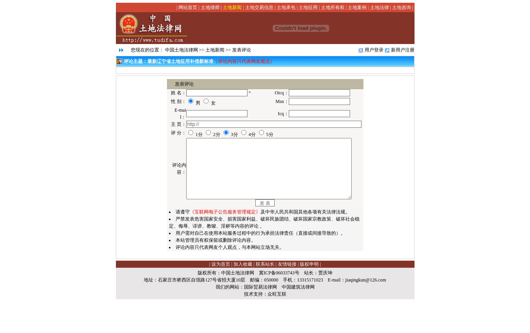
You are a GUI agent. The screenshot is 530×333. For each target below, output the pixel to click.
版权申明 (309, 298)
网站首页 (187, 7)
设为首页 (220, 298)
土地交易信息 (259, 7)
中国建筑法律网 (298, 321)
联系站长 (265, 298)
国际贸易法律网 (260, 321)
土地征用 (308, 7)
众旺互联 (277, 328)
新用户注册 (402, 50)
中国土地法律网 (181, 50)
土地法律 (379, 7)
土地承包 (286, 7)
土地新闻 (232, 7)
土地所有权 (333, 7)
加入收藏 (242, 298)
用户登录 (374, 50)
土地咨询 (401, 7)
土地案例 (357, 7)
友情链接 (287, 298)
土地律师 (210, 7)
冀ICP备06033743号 (279, 306)
